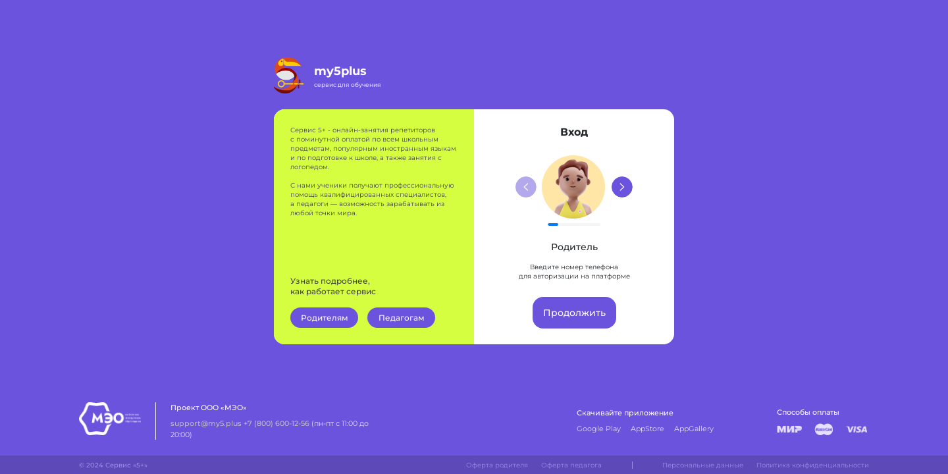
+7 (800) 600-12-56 (276, 423)
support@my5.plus (206, 423)
